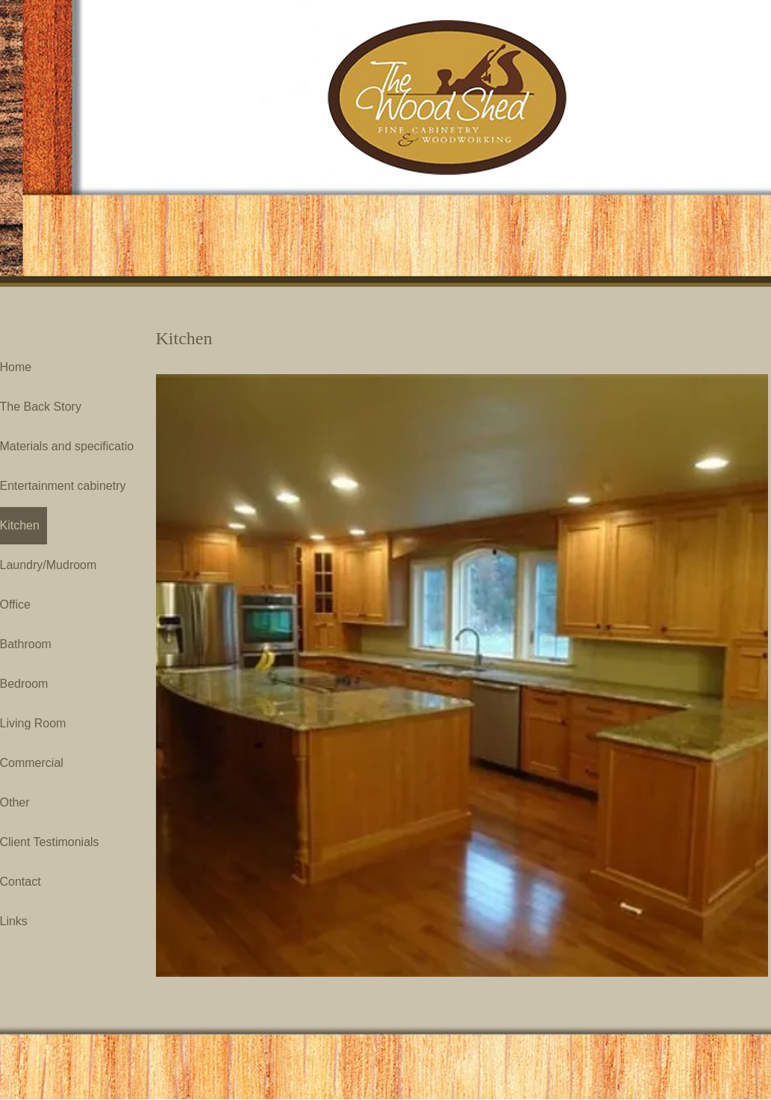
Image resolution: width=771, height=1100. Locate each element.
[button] (462, 675)
